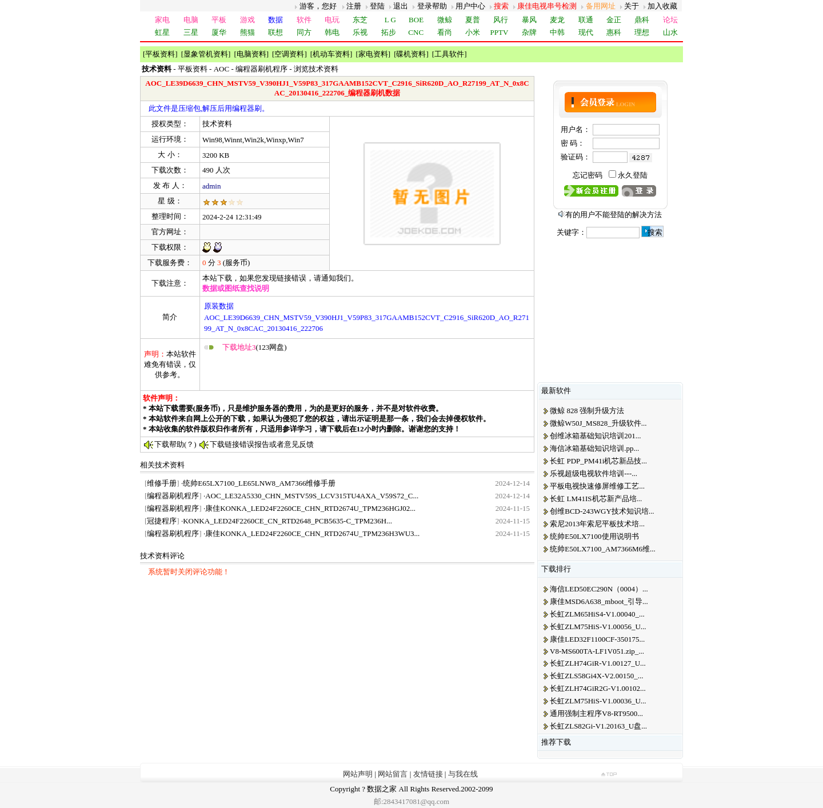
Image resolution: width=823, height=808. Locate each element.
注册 (353, 6)
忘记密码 (587, 175)
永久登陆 (633, 175)
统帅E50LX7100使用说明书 (594, 536)
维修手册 (162, 483)
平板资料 (160, 54)
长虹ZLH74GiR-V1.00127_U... (598, 663)
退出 (400, 6)
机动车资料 (331, 54)
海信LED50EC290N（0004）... (599, 589)
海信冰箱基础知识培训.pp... (594, 448)
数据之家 (382, 789)
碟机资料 (411, 54)
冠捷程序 (162, 521)
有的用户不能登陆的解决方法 (613, 214)
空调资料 (289, 54)
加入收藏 (662, 6)
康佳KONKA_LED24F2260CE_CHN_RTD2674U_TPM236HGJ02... (310, 508)
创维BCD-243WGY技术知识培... (602, 511)
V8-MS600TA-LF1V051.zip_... (597, 651)
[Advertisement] (336, 371)
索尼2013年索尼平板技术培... (597, 523)
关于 (631, 6)
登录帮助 (432, 6)
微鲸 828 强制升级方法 (587, 410)
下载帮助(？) (175, 444)
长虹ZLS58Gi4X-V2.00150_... (596, 675)
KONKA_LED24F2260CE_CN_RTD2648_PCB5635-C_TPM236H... (287, 521)
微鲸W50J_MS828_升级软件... (598, 423)
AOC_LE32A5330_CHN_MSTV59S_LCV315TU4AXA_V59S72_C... (311, 495)
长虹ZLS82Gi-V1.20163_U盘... (598, 726)
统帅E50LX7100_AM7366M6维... (603, 549)
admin (211, 186)
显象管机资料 (205, 54)
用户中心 (470, 6)
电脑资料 (251, 54)
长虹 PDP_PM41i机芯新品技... (598, 461)
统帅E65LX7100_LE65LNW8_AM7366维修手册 (259, 483)
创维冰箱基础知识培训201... (595, 435)
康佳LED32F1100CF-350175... (597, 639)
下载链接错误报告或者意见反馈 (262, 444)
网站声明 (358, 774)
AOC (221, 69)
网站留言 (392, 774)
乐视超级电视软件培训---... (593, 473)
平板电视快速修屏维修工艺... (597, 486)
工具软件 (449, 54)
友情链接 (428, 774)
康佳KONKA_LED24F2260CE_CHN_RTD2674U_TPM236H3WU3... (312, 533)
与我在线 (463, 774)
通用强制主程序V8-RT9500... (596, 713)
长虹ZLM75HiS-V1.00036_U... (598, 701)
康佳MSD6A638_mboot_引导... (599, 601)
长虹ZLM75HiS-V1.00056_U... (598, 626)
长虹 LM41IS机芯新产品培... (596, 498)
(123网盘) (254, 347)
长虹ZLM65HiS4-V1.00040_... (597, 614)
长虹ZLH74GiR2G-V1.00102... (598, 688)
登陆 (377, 6)
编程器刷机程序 (261, 69)
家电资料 (373, 54)
